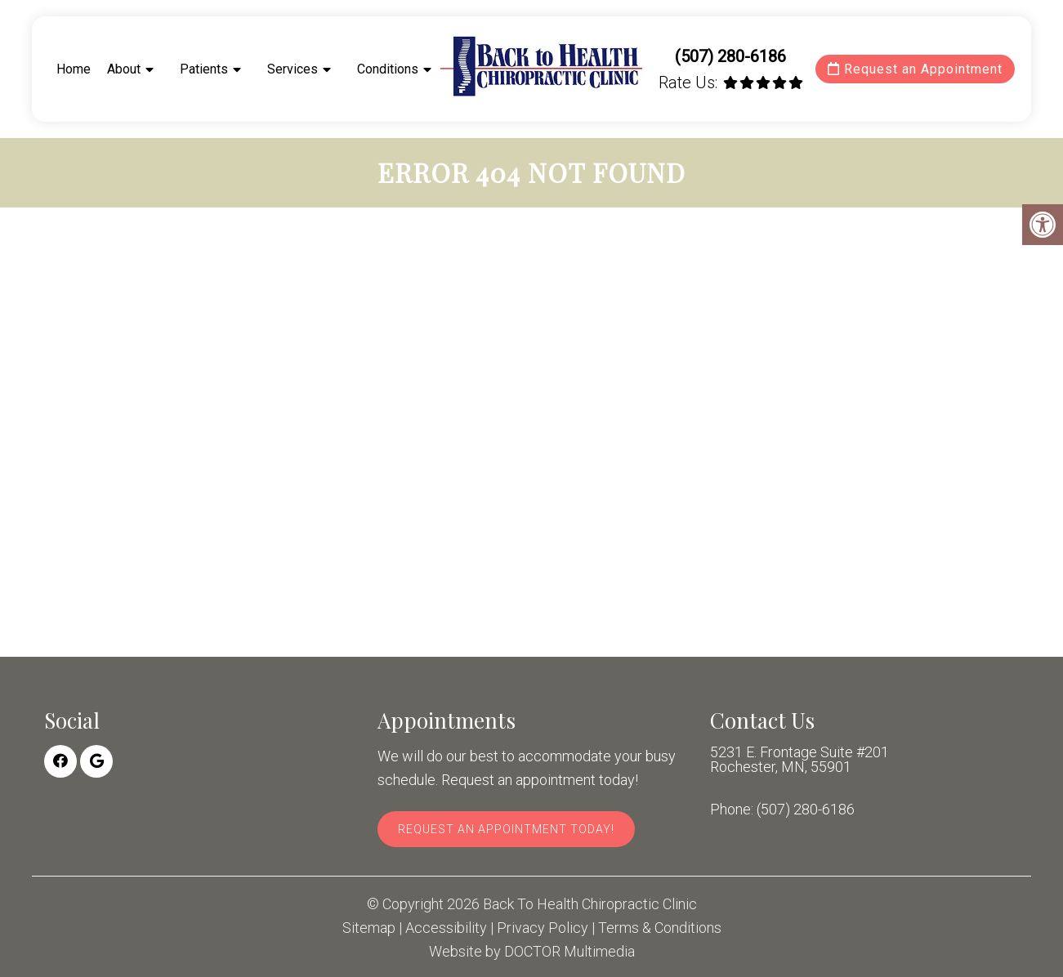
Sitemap (368, 928)
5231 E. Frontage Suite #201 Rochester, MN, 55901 (799, 759)
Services (292, 69)
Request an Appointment (915, 69)
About (124, 69)
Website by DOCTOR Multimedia (532, 951)
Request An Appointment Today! (506, 829)
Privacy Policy (542, 928)
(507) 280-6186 (730, 56)
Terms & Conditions (659, 928)
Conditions (387, 69)
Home (73, 69)
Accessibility (446, 928)
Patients (204, 69)
